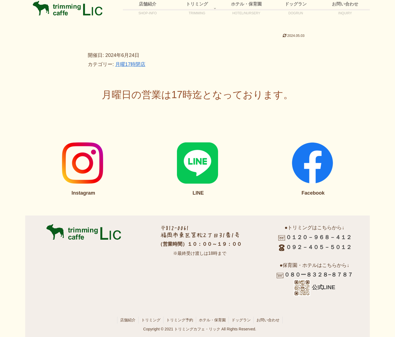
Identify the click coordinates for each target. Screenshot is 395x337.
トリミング (150, 320)
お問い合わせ (268, 320)
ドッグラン (241, 320)
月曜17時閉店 (130, 64)
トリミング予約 (179, 320)
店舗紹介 (128, 320)
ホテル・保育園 (212, 320)
